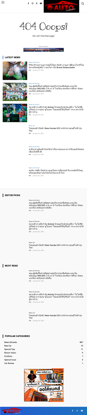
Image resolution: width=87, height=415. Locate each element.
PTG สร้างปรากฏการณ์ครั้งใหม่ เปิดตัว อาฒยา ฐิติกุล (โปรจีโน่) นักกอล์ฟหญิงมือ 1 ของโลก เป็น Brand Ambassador (56, 66)
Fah (30, 70)
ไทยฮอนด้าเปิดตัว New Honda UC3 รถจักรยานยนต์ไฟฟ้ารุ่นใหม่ (55, 129)
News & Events (34, 62)
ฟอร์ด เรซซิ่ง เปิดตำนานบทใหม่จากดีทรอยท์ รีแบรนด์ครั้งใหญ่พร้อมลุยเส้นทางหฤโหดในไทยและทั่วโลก (56, 171)
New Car (32, 125)
